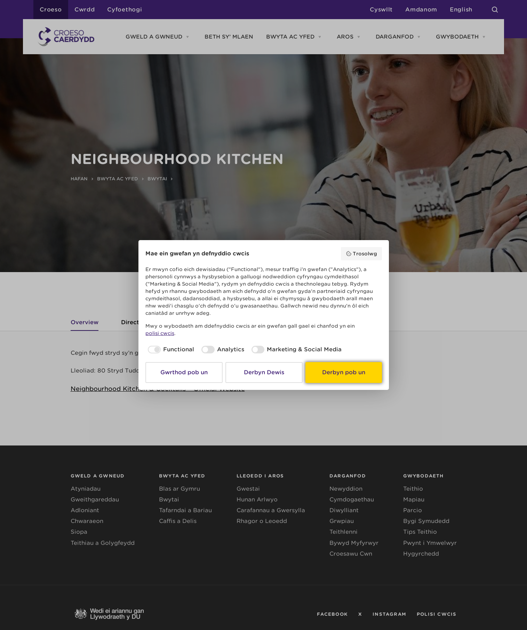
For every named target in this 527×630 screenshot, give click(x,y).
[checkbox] (169, 349)
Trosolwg (361, 254)
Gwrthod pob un (184, 372)
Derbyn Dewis (264, 372)
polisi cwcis (159, 333)
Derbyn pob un (343, 372)
